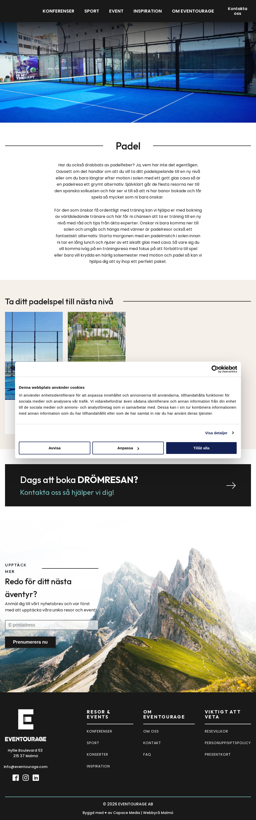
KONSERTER (97, 754)
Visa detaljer (216, 433)
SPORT (93, 742)
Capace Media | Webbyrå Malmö (143, 812)
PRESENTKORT (218, 754)
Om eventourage (193, 11)
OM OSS (151, 731)
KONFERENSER (99, 731)
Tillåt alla (202, 448)
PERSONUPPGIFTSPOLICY (228, 742)
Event (116, 11)
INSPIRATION (98, 766)
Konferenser (58, 11)
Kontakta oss (237, 11)
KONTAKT (152, 742)
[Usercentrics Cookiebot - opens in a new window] (215, 369)
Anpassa (128, 448)
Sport (91, 11)
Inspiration (148, 11)
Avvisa (55, 448)
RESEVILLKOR (216, 731)
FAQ (147, 754)
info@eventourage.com (25, 766)
